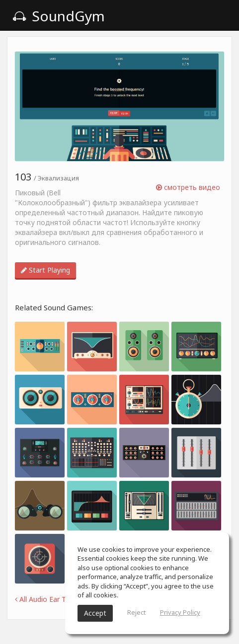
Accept (95, 613)
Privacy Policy (180, 612)
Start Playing (45, 270)
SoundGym (58, 15)
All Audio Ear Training (51, 599)
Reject (136, 612)
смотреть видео (188, 187)
